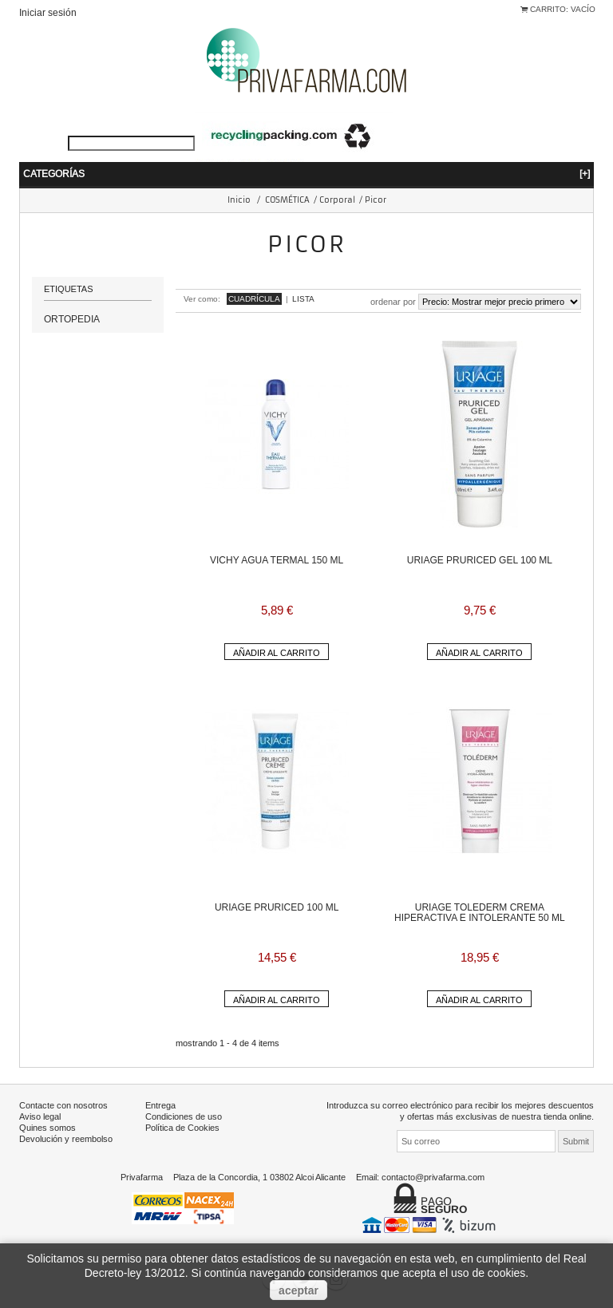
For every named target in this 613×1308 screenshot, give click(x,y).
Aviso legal (40, 1116)
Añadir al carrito (276, 652)
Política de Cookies (182, 1127)
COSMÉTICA (287, 200)
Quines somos (47, 1127)
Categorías (306, 174)
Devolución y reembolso (66, 1138)
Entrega (160, 1105)
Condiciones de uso (183, 1116)
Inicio (239, 200)
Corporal (337, 200)
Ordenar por (393, 301)
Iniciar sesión (48, 12)
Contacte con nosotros (63, 1105)
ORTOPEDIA (72, 319)
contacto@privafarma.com (433, 1177)
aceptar (298, 1290)
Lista (303, 299)
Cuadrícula (254, 299)
